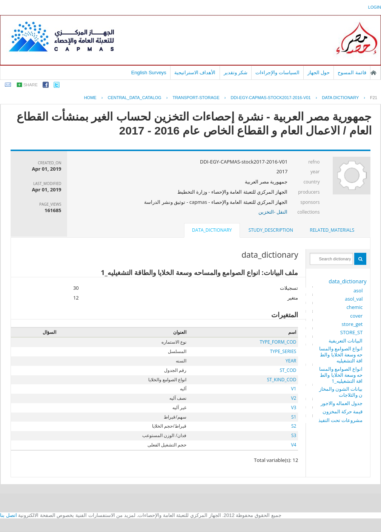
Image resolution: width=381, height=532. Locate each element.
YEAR (291, 361)
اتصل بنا (8, 515)
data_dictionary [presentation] (212, 230)
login (374, 7)
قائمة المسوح (352, 72)
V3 (293, 407)
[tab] (332, 230)
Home (90, 97)
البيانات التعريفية (346, 341)
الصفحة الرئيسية (373, 73)
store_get (352, 324)
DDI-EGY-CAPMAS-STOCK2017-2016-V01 (271, 97)
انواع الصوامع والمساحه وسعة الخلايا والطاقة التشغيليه (341, 354)
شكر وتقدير (236, 72)
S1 (293, 417)
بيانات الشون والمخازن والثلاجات (341, 392)
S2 (293, 426)
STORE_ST (351, 332)
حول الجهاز (318, 72)
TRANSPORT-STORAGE (195, 97)
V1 (293, 388)
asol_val (354, 299)
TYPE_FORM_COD (278, 342)
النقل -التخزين (273, 211)
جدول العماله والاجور (342, 403)
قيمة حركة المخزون (343, 411)
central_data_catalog (134, 97)
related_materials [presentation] (332, 230)
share (30, 85)
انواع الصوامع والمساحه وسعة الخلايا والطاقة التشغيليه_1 (341, 375)
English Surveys (148, 72)
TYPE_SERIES (283, 351)
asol (358, 290)
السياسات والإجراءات (277, 72)
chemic (354, 307)
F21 (373, 97)
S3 (293, 435)
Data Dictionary (340, 97)
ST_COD (288, 370)
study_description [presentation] (271, 230)
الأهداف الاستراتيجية (195, 72)
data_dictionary (347, 281)
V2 (293, 398)
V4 (293, 445)
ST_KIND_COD (282, 379)
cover (356, 316)
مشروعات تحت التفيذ (340, 420)
